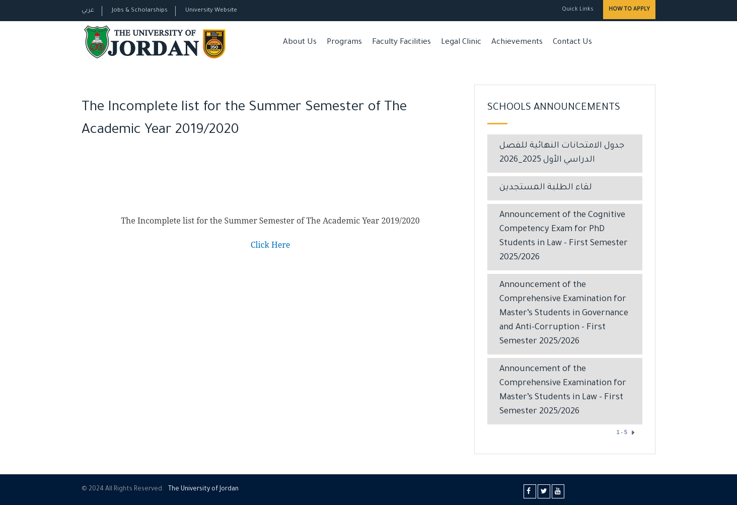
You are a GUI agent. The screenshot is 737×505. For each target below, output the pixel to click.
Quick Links (577, 10)
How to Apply (629, 10)
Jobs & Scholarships (140, 11)
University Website (211, 11)
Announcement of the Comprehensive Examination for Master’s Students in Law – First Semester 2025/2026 (562, 391)
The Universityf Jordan (203, 489)
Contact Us (572, 42)
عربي (88, 11)
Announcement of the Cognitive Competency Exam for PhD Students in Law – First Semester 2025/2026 (563, 237)
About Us (300, 42)
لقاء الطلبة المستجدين (545, 188)
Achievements (517, 42)
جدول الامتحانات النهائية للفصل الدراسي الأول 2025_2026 (561, 153)
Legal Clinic (461, 42)
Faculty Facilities (401, 42)
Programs (344, 42)
